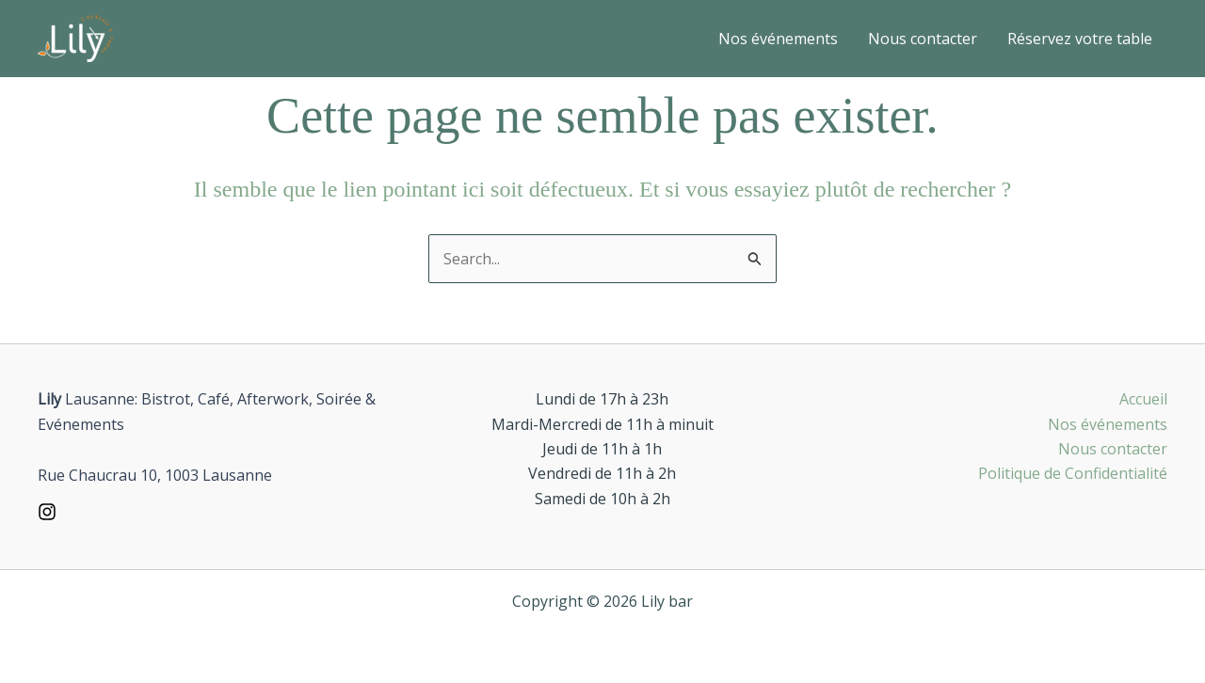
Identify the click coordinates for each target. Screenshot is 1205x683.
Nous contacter (922, 38)
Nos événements (778, 38)
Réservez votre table (1079, 38)
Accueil (1143, 399)
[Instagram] (47, 511)
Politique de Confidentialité (1072, 473)
